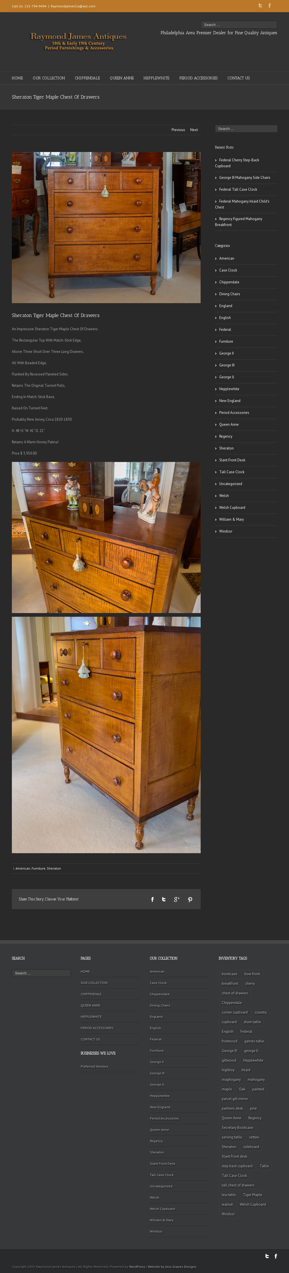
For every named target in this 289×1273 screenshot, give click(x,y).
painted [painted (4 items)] (258, 1089)
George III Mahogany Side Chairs (244, 177)
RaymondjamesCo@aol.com (73, 6)
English (225, 317)
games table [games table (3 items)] (254, 1041)
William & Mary (231, 519)
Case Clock (228, 270)
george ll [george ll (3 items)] (251, 1050)
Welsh (224, 495)
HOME (17, 78)
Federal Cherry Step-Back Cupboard (237, 163)
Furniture (38, 868)
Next (194, 129)
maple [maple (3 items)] (227, 1089)
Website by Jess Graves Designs (172, 1267)
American (23, 868)
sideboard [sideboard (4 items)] (251, 1146)
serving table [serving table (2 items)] (232, 1137)
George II (226, 353)
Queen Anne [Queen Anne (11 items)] (231, 1118)
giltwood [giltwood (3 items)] (229, 1060)
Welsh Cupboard (232, 507)
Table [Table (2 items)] (264, 1166)
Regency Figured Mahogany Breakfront (238, 221)
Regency (225, 436)
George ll (226, 377)
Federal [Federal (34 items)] (246, 1031)
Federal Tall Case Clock (238, 189)
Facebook (269, 5)
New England (229, 400)
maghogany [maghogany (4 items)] (231, 1079)
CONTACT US (238, 78)
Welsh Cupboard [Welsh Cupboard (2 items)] (253, 1204)
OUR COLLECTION (49, 78)
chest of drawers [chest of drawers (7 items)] (235, 993)
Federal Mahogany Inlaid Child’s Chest (242, 204)
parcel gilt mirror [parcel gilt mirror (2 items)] (235, 1098)
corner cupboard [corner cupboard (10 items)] (235, 1012)
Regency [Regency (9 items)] (254, 1118)
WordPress (137, 1267)
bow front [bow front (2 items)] (252, 974)
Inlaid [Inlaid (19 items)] (246, 1070)
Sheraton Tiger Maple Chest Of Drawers (56, 315)
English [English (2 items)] (227, 1031)
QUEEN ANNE (122, 78)
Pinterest (190, 900)
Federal (225, 329)
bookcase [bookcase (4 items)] (229, 974)
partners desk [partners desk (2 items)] (232, 1108)
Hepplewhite (229, 388)
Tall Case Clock (231, 472)
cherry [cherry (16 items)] (250, 983)
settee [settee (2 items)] (254, 1137)
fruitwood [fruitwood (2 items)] (229, 1041)
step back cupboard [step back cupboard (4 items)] (237, 1166)
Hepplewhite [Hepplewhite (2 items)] (253, 1060)
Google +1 (177, 899)
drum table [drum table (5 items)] (252, 1022)
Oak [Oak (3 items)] (242, 1089)
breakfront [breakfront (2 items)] (230, 983)
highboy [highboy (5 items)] (228, 1070)
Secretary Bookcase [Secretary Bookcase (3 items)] (237, 1127)
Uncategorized (230, 483)
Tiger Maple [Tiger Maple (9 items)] (252, 1194)
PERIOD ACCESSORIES (198, 78)
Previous (178, 129)
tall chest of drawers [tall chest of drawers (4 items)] (238, 1185)
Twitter (260, 5)
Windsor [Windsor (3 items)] (228, 1214)
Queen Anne (229, 424)
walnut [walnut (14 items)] (227, 1204)
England (225, 305)
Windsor (225, 531)
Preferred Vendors (94, 1066)
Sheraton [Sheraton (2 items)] (229, 1146)
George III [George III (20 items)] (229, 1050)
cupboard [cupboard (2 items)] (229, 1022)
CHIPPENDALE (87, 78)
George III (227, 365)
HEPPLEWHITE (156, 78)
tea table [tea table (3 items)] (229, 1194)
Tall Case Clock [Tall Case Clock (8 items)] (234, 1175)
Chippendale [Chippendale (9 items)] (232, 1002)
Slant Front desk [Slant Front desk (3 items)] (234, 1156)
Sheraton (54, 868)
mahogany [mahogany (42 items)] (256, 1079)
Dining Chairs (229, 294)
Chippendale (229, 282)
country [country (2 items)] (261, 1012)
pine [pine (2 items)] (253, 1108)
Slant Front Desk (232, 460)
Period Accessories (234, 412)
